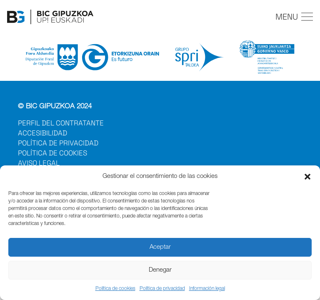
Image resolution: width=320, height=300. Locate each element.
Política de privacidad (162, 288)
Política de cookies (115, 288)
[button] (307, 176)
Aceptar (160, 247)
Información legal (207, 288)
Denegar (160, 270)
